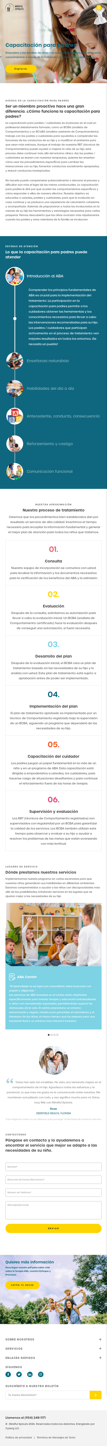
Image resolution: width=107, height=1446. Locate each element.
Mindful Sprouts (18, 1424)
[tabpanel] (53, 1001)
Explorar (21, 68)
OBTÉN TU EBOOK (22, 1285)
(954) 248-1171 (35, 1418)
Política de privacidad (19, 1437)
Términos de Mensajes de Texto (56, 1437)
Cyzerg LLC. (12, 1428)
